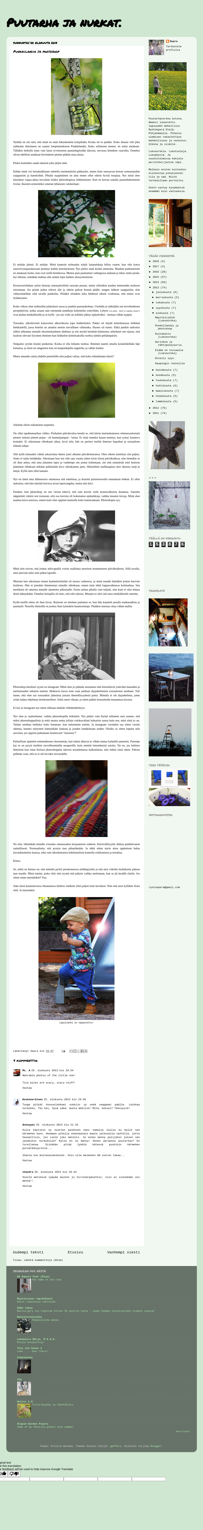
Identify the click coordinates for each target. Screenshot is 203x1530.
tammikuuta (164, 401)
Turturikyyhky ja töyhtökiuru (52, 1404)
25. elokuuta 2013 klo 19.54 (52, 1070)
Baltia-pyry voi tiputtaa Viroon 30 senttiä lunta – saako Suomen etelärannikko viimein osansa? (86, 1311)
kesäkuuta (163, 375)
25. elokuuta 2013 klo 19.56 (65, 1099)
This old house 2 (29, 1348)
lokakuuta (163, 302)
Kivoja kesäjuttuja (30, 1342)
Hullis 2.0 (25, 1401)
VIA (19, 1379)
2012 (156, 408)
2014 (156, 282)
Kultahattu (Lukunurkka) (166, 335)
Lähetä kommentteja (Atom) (43, 1260)
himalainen (25, 1357)
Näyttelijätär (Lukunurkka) (166, 319)
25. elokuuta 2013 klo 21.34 (57, 1124)
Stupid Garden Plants (32, 1423)
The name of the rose (47, 1279)
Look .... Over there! (32, 1351)
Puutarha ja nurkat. (64, 22)
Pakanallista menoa (45, 1320)
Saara (174, 41)
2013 (156, 287)
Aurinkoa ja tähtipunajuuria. (169, 344)
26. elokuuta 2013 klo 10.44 (55, 1172)
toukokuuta (164, 380)
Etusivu (75, 1252)
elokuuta (163, 313)
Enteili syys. (165, 358)
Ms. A (26, 1070)
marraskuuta (165, 297)
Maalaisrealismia (29, 1317)
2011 (156, 413)
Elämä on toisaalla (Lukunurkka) (169, 352)
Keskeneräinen (33, 1099)
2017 (156, 266)
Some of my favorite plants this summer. (46, 1427)
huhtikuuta (164, 385)
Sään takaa (25, 1308)
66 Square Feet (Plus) (33, 1276)
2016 (156, 271)
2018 (156, 261)
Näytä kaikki (183, 1432)
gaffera (115, 1446)
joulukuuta (164, 292)
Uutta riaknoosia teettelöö (36, 1301)
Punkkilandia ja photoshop (167, 327)
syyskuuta (163, 308)
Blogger (156, 1446)
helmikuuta (164, 396)
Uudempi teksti (28, 1252)
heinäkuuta (164, 370)
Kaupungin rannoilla (170, 363)
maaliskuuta (165, 391)
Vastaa (27, 1088)
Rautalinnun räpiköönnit (35, 1298)
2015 (156, 277)
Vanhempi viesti (123, 1252)
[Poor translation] (14, 1474)
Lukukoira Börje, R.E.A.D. (36, 1339)
